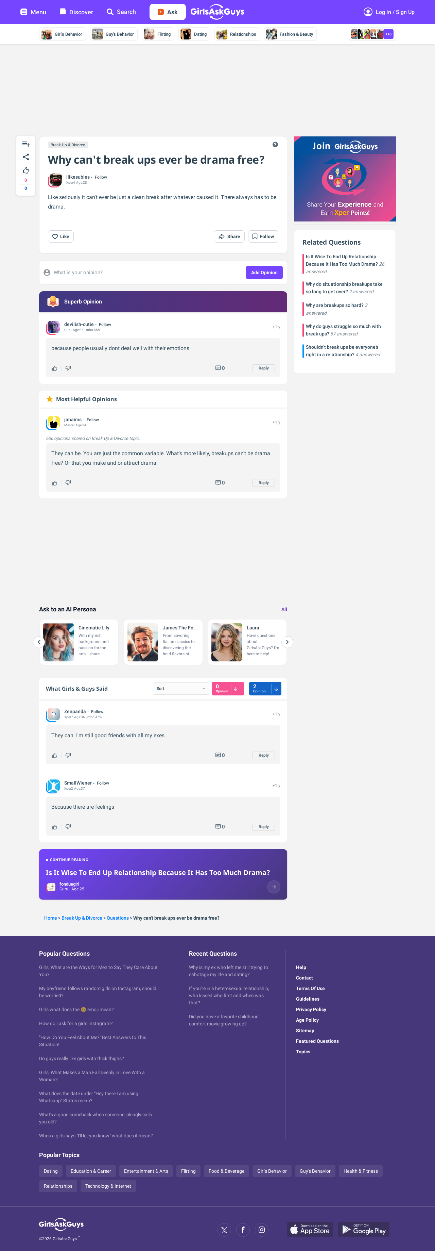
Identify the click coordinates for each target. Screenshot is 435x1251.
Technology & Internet (108, 1186)
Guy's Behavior (113, 34)
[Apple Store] (312, 1230)
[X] (224, 1230)
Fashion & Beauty (289, 34)
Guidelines (307, 999)
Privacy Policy (311, 1009)
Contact (304, 978)
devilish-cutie (79, 324)
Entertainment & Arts (146, 1171)
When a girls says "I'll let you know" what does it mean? (96, 1135)
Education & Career (91, 1171)
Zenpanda (75, 711)
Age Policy (307, 1020)
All (284, 609)
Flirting (157, 34)
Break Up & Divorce (68, 145)
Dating (193, 34)
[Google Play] (366, 1230)
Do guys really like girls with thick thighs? (81, 1058)
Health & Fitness (361, 1171)
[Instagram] (261, 1230)
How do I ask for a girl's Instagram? (76, 1023)
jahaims (73, 419)
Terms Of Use (310, 988)
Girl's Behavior (61, 34)
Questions (118, 918)
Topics (303, 1051)
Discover (76, 12)
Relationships (236, 34)
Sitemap (305, 1030)
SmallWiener (78, 783)
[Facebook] (243, 1230)
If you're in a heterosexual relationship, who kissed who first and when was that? (229, 995)
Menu (33, 12)
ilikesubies (78, 177)
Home (50, 918)
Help (301, 967)
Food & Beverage (226, 1171)
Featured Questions (317, 1041)
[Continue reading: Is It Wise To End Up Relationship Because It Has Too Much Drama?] (163, 874)
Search (121, 11)
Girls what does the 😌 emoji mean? (76, 1009)
